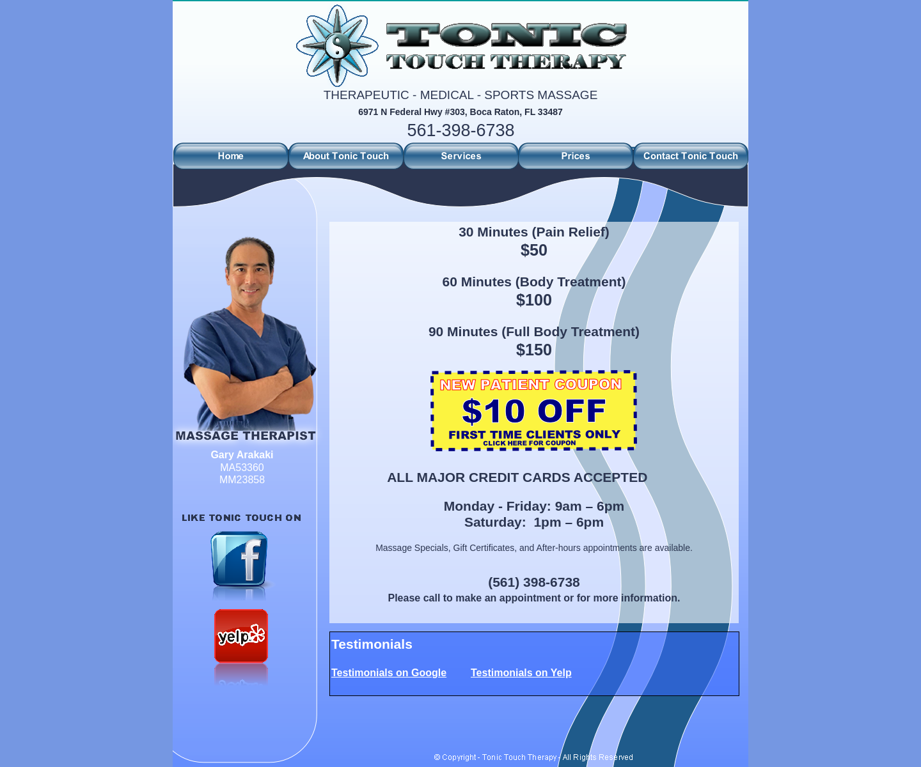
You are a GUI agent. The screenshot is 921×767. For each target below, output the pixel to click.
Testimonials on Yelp (521, 672)
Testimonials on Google (388, 672)
